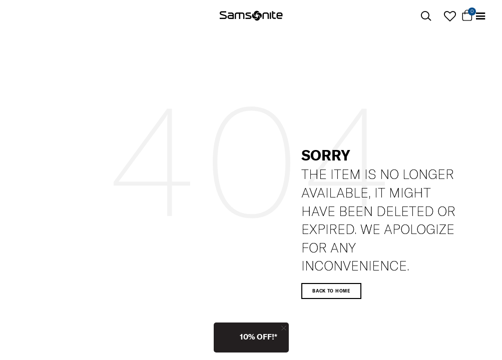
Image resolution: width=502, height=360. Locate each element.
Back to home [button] (331, 291)
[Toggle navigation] (480, 16)
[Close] (283, 327)
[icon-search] (426, 16)
